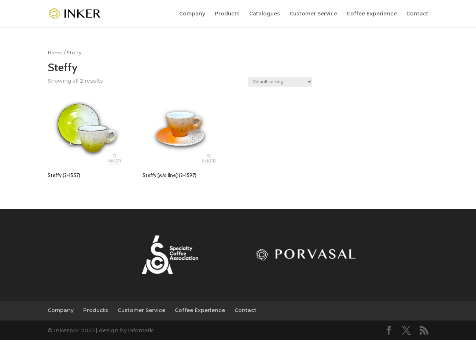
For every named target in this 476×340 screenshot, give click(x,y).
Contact (417, 14)
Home (55, 52)
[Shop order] (280, 82)
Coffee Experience (372, 14)
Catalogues (264, 14)
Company (192, 14)
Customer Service (313, 14)
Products (227, 14)
